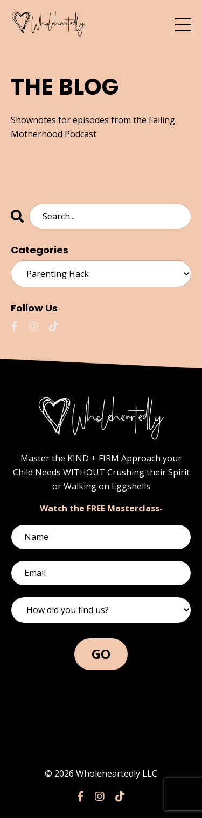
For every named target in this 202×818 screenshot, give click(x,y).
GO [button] (101, 654)
